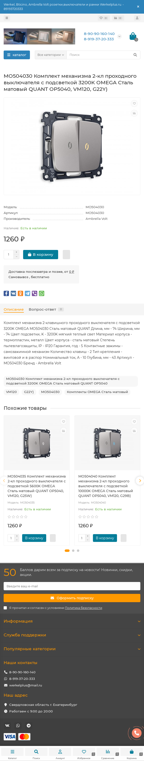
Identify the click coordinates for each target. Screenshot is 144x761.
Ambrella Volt (97, 219)
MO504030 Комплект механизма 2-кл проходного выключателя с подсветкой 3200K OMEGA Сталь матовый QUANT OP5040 (63, 381)
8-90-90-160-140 (22, 672)
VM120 (11, 392)
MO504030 (50, 392)
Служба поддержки (72, 635)
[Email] (72, 586)
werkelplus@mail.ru (25, 685)
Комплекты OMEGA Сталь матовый (97, 392)
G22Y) (29, 392)
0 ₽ (71, 272)
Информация (72, 621)
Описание (14, 309)
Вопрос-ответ (46, 309)
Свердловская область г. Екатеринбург (43, 705)
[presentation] (4, 481)
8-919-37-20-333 (22, 679)
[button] (67, 550)
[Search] (103, 55)
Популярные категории (72, 648)
